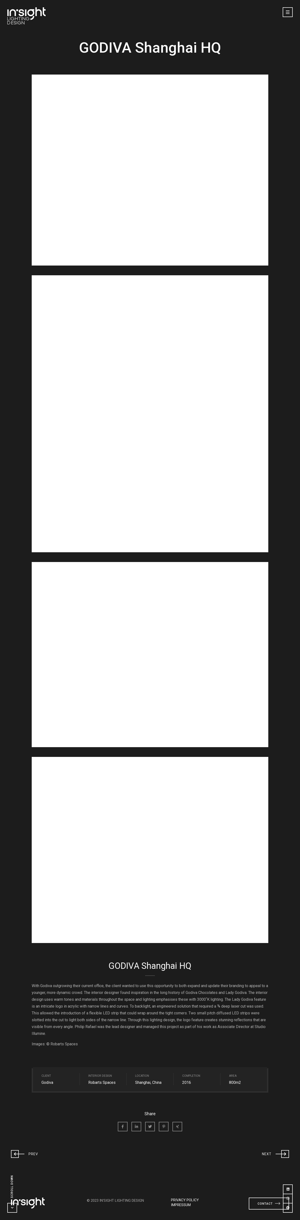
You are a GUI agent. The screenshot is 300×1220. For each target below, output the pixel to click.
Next (275, 1153)
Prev (24, 1153)
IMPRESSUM (181, 1205)
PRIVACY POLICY (185, 1200)
